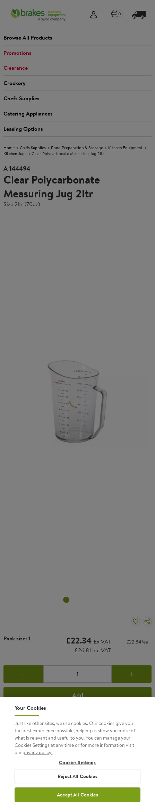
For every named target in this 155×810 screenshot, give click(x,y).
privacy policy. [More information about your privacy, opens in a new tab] (37, 756)
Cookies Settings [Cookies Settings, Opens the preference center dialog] (77, 767)
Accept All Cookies (77, 798)
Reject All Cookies (77, 780)
